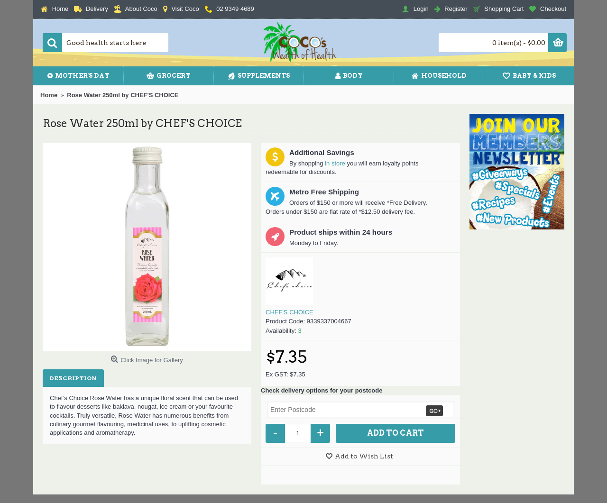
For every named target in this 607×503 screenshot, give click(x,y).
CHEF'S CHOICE (289, 312)
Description (73, 378)
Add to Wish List (364, 456)
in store (335, 163)
